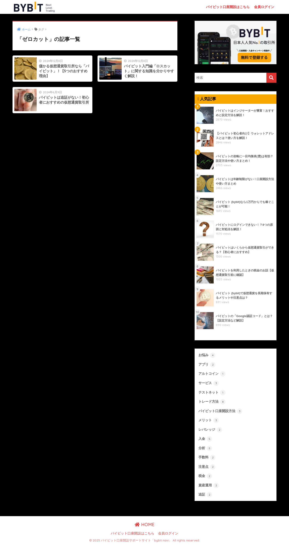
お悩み (206, 355)
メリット (208, 420)
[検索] (271, 78)
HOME (145, 524)
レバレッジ (210, 429)
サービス (208, 383)
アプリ (206, 364)
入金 (205, 439)
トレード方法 (211, 401)
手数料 (206, 457)
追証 (205, 494)
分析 (205, 448)
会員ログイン (264, 7)
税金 (205, 476)
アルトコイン (211, 374)
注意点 (206, 467)
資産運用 (208, 485)
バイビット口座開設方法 (220, 411)
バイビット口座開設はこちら (228, 7)
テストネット (211, 392)
